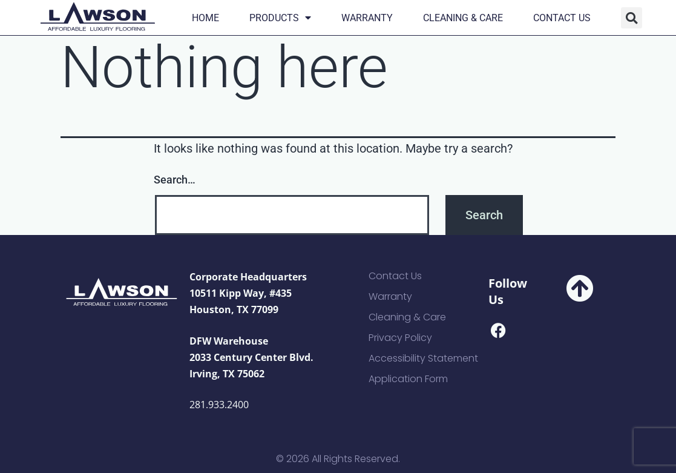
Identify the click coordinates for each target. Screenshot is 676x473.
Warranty (367, 18)
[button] (631, 17)
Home (205, 18)
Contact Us (562, 18)
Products (280, 18)
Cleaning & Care (463, 18)
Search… (174, 179)
